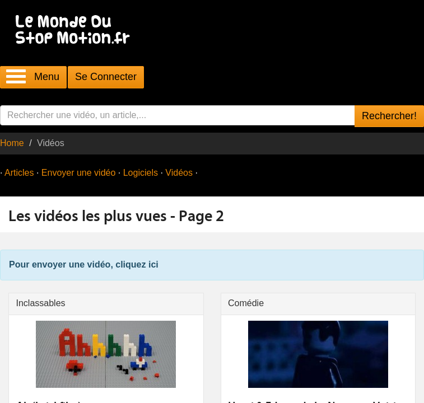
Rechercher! (389, 115)
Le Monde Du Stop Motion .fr (76, 30)
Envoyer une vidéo (78, 172)
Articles (19, 172)
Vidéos (179, 172)
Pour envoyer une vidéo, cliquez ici (84, 264)
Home (12, 143)
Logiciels (140, 172)
